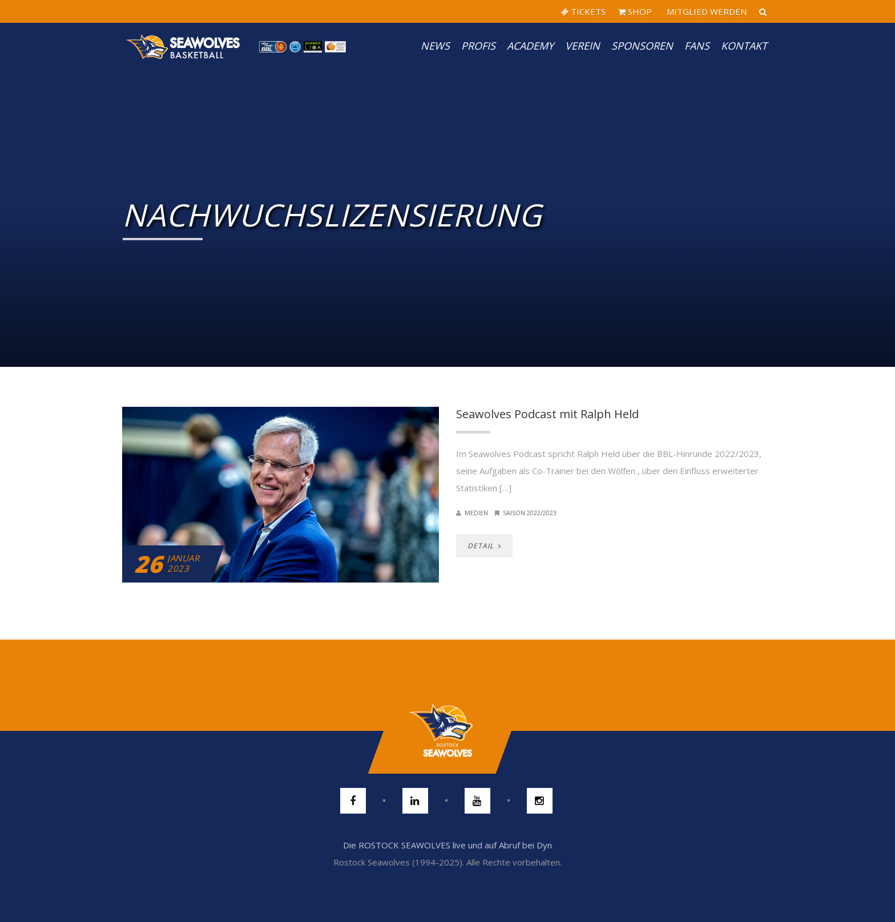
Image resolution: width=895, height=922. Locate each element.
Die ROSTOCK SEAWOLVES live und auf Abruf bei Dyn (447, 845)
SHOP (635, 11)
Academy (530, 45)
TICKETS (583, 11)
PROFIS (478, 45)
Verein (582, 45)
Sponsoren (642, 45)
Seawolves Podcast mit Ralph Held (547, 414)
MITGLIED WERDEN (705, 11)
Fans (696, 45)
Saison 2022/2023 (530, 512)
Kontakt (744, 45)
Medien (476, 512)
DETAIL (484, 546)
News (435, 45)
